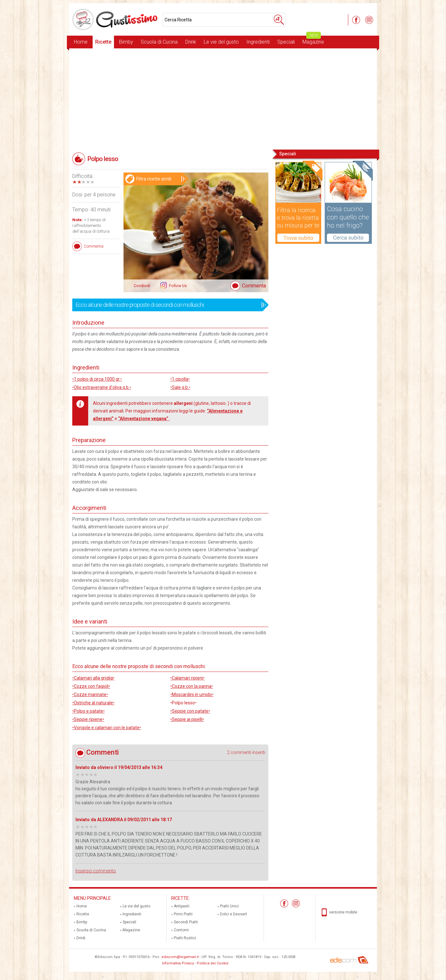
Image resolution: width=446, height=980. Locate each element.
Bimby (126, 42)
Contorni (181, 930)
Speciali (286, 42)
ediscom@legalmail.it (180, 957)
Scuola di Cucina (159, 42)
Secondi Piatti (186, 922)
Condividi (142, 286)
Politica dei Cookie (213, 963)
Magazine (313, 40)
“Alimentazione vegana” (143, 418)
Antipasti (181, 906)
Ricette (103, 42)
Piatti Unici (229, 906)
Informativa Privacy (178, 963)
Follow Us (177, 286)
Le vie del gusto (221, 42)
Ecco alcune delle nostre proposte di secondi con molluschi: (168, 305)
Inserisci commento (95, 870)
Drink (190, 42)
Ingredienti (258, 42)
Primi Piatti (183, 914)
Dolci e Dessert (233, 914)
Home (81, 42)
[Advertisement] (223, 98)
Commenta (254, 286)
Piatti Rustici (185, 938)
